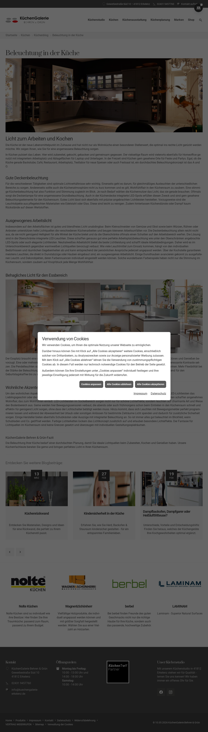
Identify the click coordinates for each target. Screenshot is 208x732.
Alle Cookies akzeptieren (150, 384)
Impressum (140, 393)
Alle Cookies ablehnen (119, 384)
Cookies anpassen (91, 384)
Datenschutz (158, 393)
